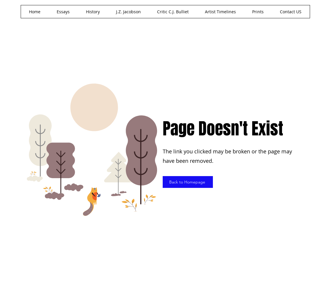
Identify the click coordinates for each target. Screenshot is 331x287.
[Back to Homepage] (188, 182)
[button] (128, 11)
